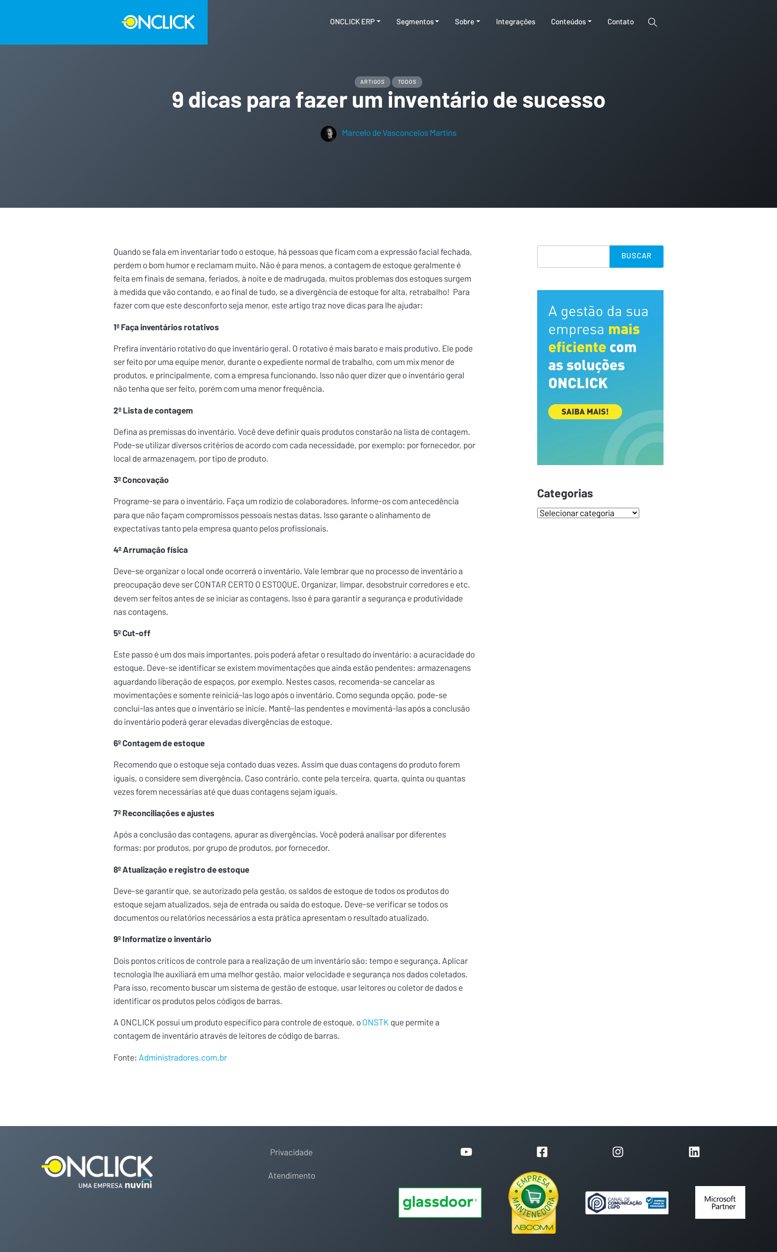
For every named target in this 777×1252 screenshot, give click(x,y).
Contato (621, 22)
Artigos (372, 82)
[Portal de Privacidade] (626, 1203)
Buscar (636, 256)
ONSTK (375, 1022)
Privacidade (291, 1152)
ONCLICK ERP (352, 22)
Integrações (515, 22)
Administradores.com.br (183, 1058)
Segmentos (415, 22)
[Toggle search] (653, 22)
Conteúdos (568, 22)
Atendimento (291, 1176)
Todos (407, 82)
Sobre (464, 22)
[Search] (573, 256)
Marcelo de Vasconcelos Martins (388, 133)
